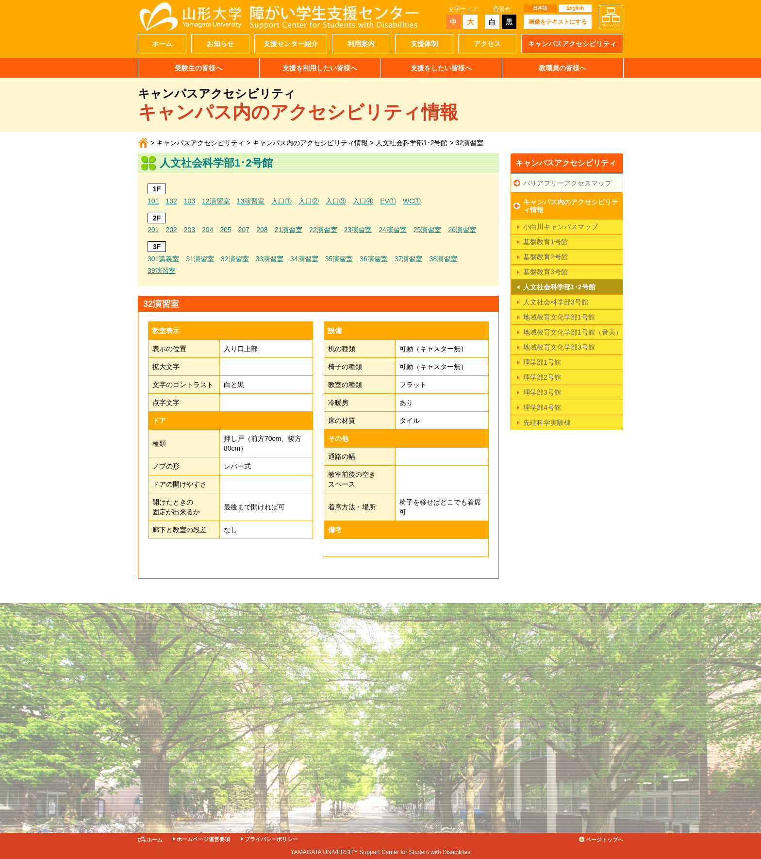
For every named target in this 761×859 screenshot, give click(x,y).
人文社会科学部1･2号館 (412, 143)
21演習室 (289, 230)
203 (189, 230)
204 (207, 230)
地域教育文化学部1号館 (559, 317)
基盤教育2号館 (545, 257)
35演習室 (339, 259)
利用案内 (361, 44)
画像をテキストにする (558, 21)
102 (171, 201)
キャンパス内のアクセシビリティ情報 (310, 143)
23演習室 (358, 230)
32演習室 (235, 259)
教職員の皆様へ (562, 68)
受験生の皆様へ (198, 68)
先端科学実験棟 (547, 422)
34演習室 (304, 259)
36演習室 (374, 259)
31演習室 (200, 259)
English (575, 8)
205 (225, 230)
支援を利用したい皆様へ (319, 68)
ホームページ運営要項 (203, 839)
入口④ (363, 201)
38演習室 (443, 259)
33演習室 (270, 259)
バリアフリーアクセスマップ (567, 183)
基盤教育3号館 (545, 272)
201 (153, 230)
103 (189, 201)
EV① (388, 201)
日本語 (540, 8)
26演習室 (462, 230)
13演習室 (251, 201)
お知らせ (220, 44)
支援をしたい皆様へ (441, 68)
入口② (308, 201)
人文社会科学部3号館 (555, 302)
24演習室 (393, 230)
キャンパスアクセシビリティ (572, 44)
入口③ (336, 201)
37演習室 (409, 259)
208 (261, 230)
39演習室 (162, 270)
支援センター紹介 (291, 44)
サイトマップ (611, 17)
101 (153, 201)
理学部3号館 (542, 392)
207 (243, 230)
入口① (281, 201)
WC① (412, 201)
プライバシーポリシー (271, 839)
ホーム (162, 44)
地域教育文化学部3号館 (559, 347)
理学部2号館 (542, 377)
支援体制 (424, 44)
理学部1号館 (542, 362)
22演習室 (323, 230)
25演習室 (428, 230)
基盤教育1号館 (545, 242)
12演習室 (216, 201)
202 (171, 230)
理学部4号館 (542, 407)
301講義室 (163, 259)
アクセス (487, 44)
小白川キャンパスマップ (560, 227)
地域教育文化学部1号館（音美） (572, 332)
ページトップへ (604, 839)
